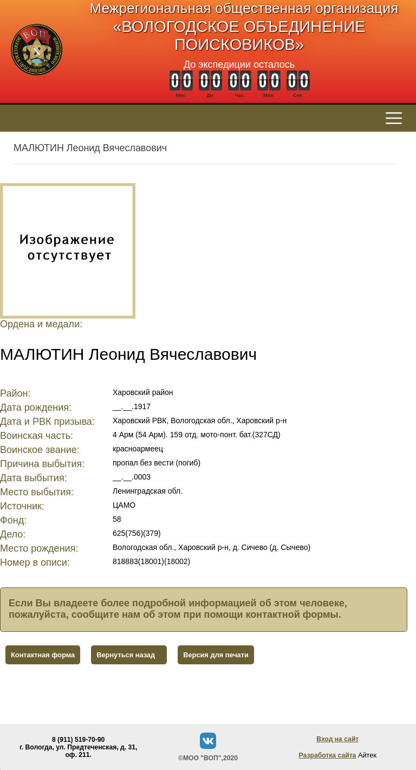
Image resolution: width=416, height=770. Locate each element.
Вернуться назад (125, 655)
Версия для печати (216, 655)
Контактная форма (43, 655)
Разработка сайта (327, 755)
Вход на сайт (337, 739)
